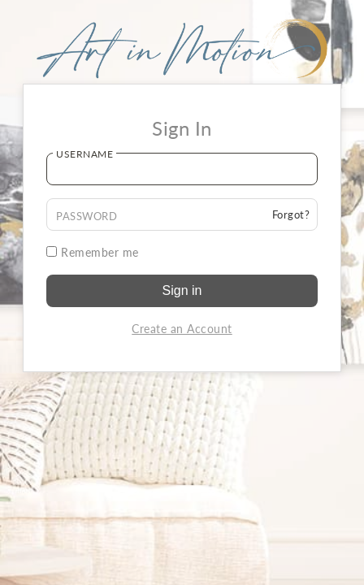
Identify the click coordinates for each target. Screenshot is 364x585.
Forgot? (291, 214)
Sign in (182, 290)
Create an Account (182, 329)
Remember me (92, 252)
